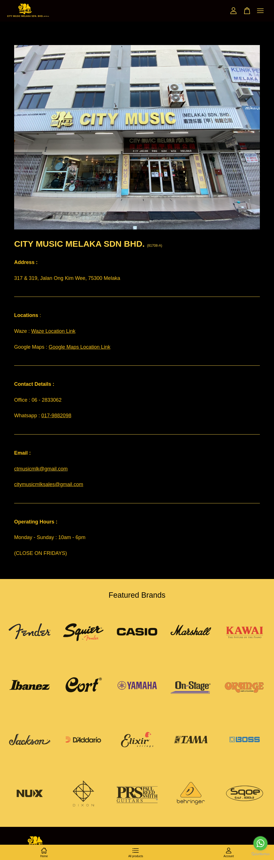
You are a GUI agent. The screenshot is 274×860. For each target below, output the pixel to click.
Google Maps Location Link (79, 347)
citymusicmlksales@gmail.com (48, 484)
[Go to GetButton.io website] (260, 854)
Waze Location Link (53, 331)
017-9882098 (56, 415)
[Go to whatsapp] (260, 843)
